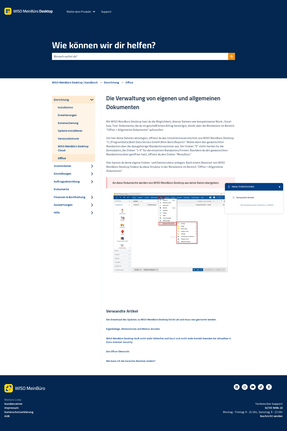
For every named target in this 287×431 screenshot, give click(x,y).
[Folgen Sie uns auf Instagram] (245, 387)
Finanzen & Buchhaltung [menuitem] (69, 197)
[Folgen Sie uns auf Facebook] (269, 387)
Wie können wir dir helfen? (104, 45)
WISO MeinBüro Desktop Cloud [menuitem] (73, 148)
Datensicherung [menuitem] (68, 123)
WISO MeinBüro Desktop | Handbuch (75, 82)
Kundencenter (13, 404)
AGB (7, 416)
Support (106, 11)
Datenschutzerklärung (18, 412)
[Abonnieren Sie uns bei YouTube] (253, 387)
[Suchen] (231, 56)
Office (129, 82)
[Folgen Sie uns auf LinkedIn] (237, 387)
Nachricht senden (271, 416)
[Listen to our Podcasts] (261, 387)
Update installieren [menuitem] (70, 130)
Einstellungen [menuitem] (62, 173)
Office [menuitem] (62, 158)
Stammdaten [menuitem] (62, 166)
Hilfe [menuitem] (57, 212)
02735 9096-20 (274, 408)
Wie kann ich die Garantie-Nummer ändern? (130, 361)
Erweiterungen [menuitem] (67, 115)
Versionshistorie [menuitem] (68, 138)
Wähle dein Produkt (79, 11)
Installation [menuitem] (65, 107)
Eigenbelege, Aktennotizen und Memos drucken (133, 328)
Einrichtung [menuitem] (61, 99)
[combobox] (140, 56)
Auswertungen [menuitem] (63, 205)
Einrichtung (111, 82)
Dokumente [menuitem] (61, 189)
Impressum (11, 408)
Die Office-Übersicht (117, 351)
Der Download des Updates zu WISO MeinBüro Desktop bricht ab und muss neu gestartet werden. (161, 319)
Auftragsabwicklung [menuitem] (67, 181)
